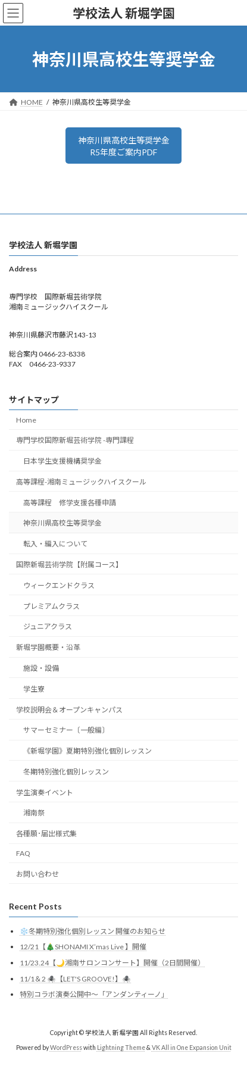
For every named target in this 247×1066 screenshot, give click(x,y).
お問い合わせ (37, 874)
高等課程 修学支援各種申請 (69, 502)
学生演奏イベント (44, 792)
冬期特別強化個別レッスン (66, 771)
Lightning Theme (121, 1047)
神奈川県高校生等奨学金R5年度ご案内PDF (124, 146)
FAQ (23, 853)
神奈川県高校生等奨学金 (62, 523)
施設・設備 (41, 668)
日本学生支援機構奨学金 (62, 461)
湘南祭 (34, 813)
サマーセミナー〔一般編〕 (66, 730)
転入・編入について (55, 543)
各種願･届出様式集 (46, 833)
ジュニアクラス (47, 627)
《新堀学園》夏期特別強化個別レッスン (87, 750)
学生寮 (34, 688)
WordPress (66, 1047)
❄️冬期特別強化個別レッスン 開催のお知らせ (92, 931)
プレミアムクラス (51, 606)
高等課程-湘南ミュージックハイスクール (81, 481)
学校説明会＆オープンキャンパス (69, 709)
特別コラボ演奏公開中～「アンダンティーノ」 (94, 994)
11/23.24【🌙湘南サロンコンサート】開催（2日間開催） (112, 962)
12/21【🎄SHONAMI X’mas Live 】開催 (83, 947)
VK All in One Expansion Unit (192, 1047)
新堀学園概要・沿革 (48, 647)
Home (26, 419)
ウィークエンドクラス (59, 585)
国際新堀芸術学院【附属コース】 (69, 564)
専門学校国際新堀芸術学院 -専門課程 (75, 440)
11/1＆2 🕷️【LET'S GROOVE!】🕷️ (75, 978)
